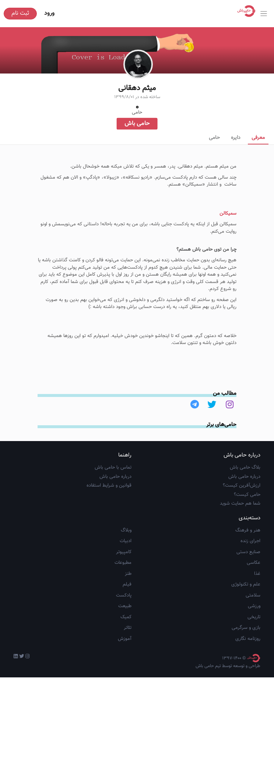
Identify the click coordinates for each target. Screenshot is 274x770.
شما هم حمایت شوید (240, 537)
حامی (214, 138)
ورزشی (254, 640)
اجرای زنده (250, 575)
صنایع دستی (248, 585)
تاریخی (253, 650)
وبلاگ (126, 563)
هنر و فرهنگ (247, 563)
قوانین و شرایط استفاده (109, 519)
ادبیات (125, 575)
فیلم (127, 618)
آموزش (124, 672)
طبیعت (124, 640)
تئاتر (127, 661)
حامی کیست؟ (247, 528)
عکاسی (253, 596)
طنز (128, 607)
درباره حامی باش (244, 510)
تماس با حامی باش (113, 501)
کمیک (125, 650)
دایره (235, 138)
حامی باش (137, 123)
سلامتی (253, 629)
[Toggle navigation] (264, 14)
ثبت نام (20, 13)
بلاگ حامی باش (245, 501)
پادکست (123, 629)
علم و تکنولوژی (245, 618)
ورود (49, 13)
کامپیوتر (123, 585)
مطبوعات (123, 596)
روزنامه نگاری (247, 672)
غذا (257, 607)
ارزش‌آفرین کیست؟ (241, 519)
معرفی (258, 138)
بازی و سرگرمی (246, 661)
